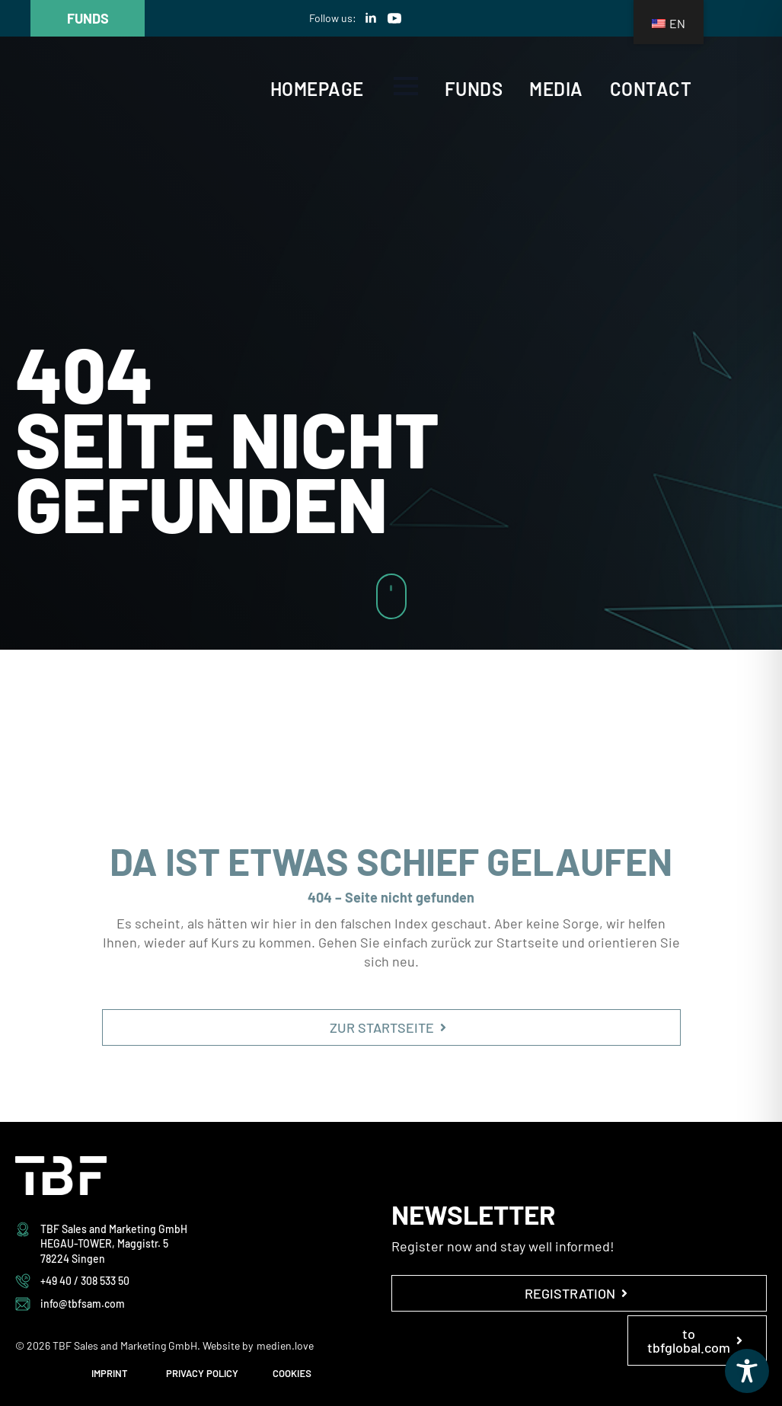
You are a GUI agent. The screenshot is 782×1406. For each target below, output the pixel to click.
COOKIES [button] (292, 1373)
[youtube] (394, 18)
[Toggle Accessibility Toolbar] (747, 1371)
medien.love (285, 1345)
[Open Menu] (406, 86)
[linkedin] (371, 18)
